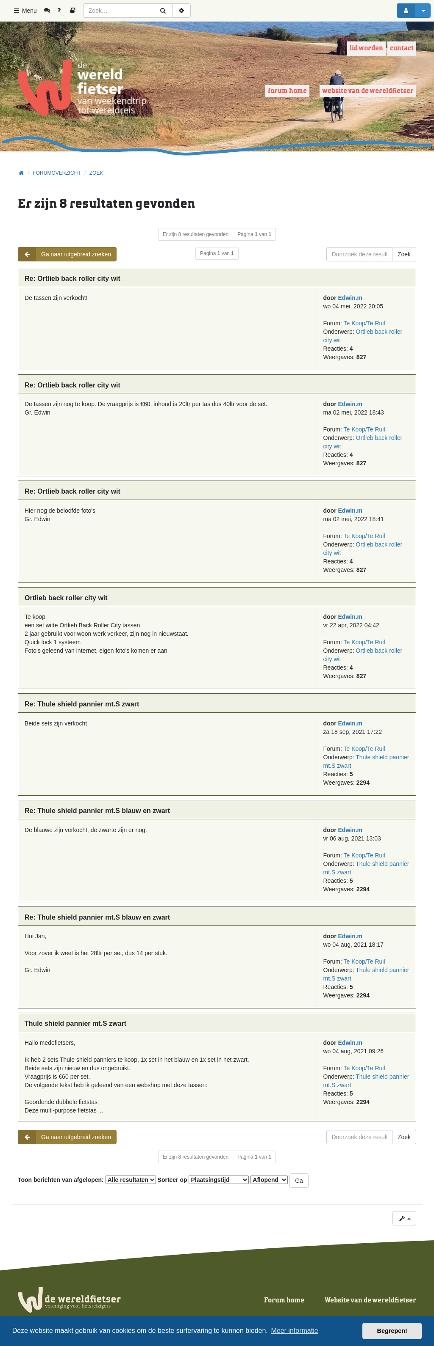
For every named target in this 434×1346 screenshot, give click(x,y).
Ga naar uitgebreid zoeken (64, 254)
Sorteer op (203, 1180)
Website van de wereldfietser (368, 91)
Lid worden (366, 48)
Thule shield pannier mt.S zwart (75, 1023)
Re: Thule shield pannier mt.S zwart (82, 704)
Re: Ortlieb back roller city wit (72, 278)
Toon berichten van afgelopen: (87, 1180)
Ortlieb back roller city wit (66, 598)
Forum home (287, 91)
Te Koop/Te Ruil (364, 323)
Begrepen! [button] (392, 1330)
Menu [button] (25, 10)
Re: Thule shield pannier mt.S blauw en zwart (97, 810)
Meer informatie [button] (294, 1330)
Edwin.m (350, 297)
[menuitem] (50, 10)
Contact (402, 48)
